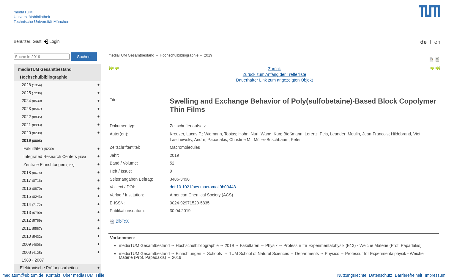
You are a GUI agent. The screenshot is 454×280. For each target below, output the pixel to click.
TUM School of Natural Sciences (259, 253)
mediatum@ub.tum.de (22, 275)
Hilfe (100, 275)
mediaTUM (23, 12)
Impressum (435, 275)
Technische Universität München (41, 21)
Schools (215, 253)
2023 (32, 108)
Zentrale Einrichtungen (48, 164)
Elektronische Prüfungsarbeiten (49, 267)
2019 (32, 140)
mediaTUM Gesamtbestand (45, 69)
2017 (32, 180)
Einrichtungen (188, 253)
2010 (32, 236)
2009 (32, 244)
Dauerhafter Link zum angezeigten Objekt (274, 80)
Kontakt (53, 275)
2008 (32, 252)
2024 (32, 100)
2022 (32, 116)
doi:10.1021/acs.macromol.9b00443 (203, 186)
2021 (32, 124)
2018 (32, 172)
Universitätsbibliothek (32, 17)
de (423, 42)
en (437, 42)
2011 (32, 228)
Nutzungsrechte (351, 275)
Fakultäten (38, 148)
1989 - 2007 (33, 260)
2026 (32, 84)
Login (50, 41)
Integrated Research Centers (54, 156)
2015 (32, 196)
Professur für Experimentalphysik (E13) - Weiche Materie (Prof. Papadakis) (352, 245)
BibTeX (119, 221)
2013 (32, 212)
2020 (32, 132)
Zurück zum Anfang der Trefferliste (274, 74)
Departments (307, 253)
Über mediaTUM (78, 275)
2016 (32, 188)
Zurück (274, 68)
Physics (332, 253)
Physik (271, 245)
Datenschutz (380, 275)
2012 (32, 220)
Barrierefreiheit (408, 275)
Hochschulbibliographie (43, 77)
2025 (32, 92)
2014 (32, 204)
